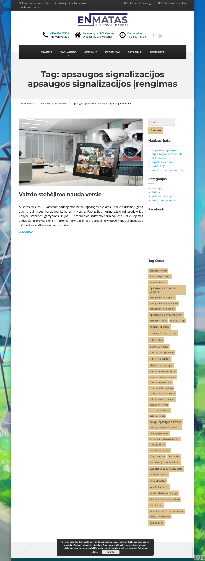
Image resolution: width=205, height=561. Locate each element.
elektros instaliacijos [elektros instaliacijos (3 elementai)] (161, 357)
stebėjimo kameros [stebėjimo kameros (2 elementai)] (159, 466)
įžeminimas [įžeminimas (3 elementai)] (156, 497)
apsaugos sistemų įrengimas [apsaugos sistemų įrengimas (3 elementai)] (166, 306)
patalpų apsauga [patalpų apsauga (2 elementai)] (157, 408)
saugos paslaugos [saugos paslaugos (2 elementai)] (157, 436)
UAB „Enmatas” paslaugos (138, 3)
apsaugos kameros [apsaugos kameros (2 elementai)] (158, 262)
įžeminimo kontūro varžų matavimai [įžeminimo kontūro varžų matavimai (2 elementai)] (167, 503)
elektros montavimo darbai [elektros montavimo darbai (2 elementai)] (162, 369)
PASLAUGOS (68, 52)
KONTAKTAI (157, 52)
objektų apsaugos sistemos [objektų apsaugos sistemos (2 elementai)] (162, 391)
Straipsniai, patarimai (164, 192)
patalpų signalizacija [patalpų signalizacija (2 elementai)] (159, 425)
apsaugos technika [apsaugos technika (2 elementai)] (158, 312)
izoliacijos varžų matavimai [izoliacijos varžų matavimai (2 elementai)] (162, 385)
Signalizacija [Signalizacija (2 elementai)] (173, 448)
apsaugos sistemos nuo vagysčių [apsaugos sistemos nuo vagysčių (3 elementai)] (163, 282)
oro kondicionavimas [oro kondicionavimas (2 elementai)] (159, 402)
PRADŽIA (46, 52)
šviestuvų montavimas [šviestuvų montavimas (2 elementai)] (160, 508)
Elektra (156, 184)
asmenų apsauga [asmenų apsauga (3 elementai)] (160, 318)
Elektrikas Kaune (161, 150)
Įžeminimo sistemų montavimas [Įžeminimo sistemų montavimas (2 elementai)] (165, 491)
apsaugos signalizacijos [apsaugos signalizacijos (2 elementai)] (160, 268)
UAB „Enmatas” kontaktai (171, 3)
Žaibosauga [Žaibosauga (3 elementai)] (156, 514)
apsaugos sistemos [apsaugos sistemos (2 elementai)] (158, 274)
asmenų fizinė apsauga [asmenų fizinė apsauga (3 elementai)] (163, 325)
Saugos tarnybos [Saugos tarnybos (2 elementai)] (157, 448)
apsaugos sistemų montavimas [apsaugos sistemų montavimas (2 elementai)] (164, 295)
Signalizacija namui (163, 154)
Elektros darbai (27, 555)
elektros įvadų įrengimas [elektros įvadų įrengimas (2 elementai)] (161, 380)
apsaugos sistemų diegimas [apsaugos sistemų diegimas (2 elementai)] (162, 289)
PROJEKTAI (112, 52)
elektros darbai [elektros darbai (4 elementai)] (160, 351)
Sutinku (111, 552)
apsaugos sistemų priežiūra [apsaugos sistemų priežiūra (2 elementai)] (162, 301)
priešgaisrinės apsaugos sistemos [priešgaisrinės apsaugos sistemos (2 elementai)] (164, 431)
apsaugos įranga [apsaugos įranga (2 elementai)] (177, 312)
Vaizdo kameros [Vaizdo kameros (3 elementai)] (159, 479)
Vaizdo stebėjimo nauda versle (60, 194)
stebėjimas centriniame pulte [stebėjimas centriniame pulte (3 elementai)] (166, 460)
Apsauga (157, 180)
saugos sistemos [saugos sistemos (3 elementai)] (159, 442)
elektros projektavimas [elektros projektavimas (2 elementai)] (160, 374)
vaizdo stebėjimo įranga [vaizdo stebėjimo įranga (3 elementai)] (163, 485)
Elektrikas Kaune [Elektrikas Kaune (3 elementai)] (159, 338)
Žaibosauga (158, 158)
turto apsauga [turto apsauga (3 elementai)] (158, 472)
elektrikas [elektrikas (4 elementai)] (156, 332)
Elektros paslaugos (163, 188)
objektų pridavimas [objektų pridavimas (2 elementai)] (159, 397)
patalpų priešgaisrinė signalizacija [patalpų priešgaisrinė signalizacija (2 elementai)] (165, 419)
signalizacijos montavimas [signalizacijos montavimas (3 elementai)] (165, 454)
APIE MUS (90, 52)
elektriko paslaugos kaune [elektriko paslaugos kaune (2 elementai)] (162, 344)
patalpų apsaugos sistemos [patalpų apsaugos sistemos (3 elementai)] (165, 414)
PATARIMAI (135, 52)
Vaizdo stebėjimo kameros (167, 162)
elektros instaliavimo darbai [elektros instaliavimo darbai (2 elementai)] (163, 363)
